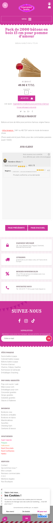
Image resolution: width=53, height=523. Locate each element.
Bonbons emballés (8, 415)
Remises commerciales (10, 473)
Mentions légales (8, 479)
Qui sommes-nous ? (9, 468)
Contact (4, 465)
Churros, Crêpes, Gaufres (11, 367)
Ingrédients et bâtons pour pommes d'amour (31, 104)
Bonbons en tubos (8, 417)
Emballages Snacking (9, 373)
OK (49, 338)
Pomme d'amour (8, 364)
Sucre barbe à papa (9, 356)
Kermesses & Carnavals (10, 370)
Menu (26, 19)
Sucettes (4, 423)
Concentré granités (8, 392)
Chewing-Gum (6, 426)
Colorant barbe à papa (10, 359)
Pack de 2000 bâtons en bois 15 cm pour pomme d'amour (26, 32)
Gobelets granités (8, 398)
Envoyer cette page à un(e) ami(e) (26, 107)
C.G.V (3, 476)
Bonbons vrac (6, 412)
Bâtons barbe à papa (9, 362)
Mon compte (6, 471)
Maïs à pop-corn (7, 387)
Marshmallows (7, 420)
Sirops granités (7, 395)
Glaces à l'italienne (8, 400)
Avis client (26, 147)
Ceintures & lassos (8, 428)
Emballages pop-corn (9, 390)
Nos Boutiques (7, 482)
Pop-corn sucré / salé (9, 384)
